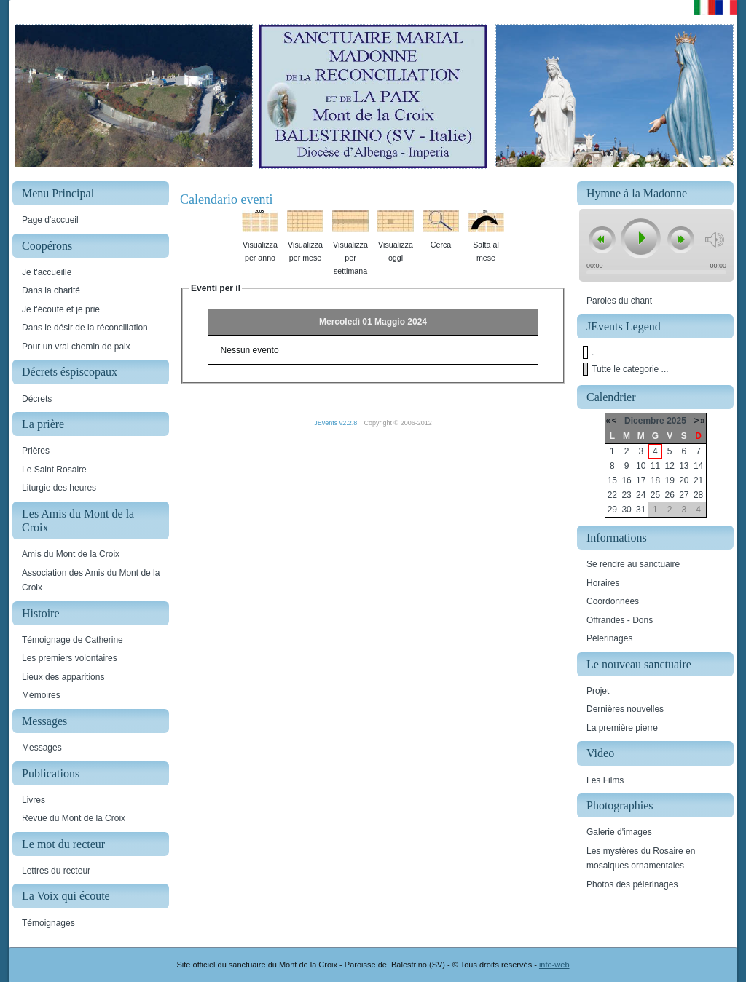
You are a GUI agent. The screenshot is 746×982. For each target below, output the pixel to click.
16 (626, 480)
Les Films (605, 780)
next (680, 240)
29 (612, 509)
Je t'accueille (46, 272)
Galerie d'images (619, 832)
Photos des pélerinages (632, 884)
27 (683, 495)
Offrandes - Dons (619, 620)
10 (640, 466)
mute (714, 240)
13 (683, 466)
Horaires (602, 583)
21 (698, 480)
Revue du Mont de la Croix (73, 818)
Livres (33, 800)
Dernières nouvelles (625, 709)
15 (612, 480)
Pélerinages (609, 638)
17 (640, 480)
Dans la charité (51, 290)
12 (669, 466)
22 (612, 495)
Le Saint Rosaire (54, 469)
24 (640, 495)
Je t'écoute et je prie (61, 309)
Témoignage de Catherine (72, 640)
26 (669, 495)
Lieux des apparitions (63, 677)
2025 (676, 421)
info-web (554, 964)
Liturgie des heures (59, 488)
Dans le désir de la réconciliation (85, 327)
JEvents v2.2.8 (336, 423)
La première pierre (622, 728)
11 (655, 466)
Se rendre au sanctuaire (633, 564)
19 (669, 480)
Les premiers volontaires (69, 658)
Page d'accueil (50, 220)
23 (626, 495)
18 (655, 480)
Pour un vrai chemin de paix (76, 346)
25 (655, 495)
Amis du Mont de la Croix (70, 554)
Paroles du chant (619, 301)
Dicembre (644, 421)
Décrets (37, 399)
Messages (42, 748)
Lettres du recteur (56, 871)
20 (683, 480)
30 (626, 509)
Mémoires (41, 695)
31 (640, 509)
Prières (36, 451)
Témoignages (48, 923)
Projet (597, 691)
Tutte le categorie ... (630, 369)
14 (698, 466)
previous (602, 240)
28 (698, 495)
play (640, 238)
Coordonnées (612, 601)
